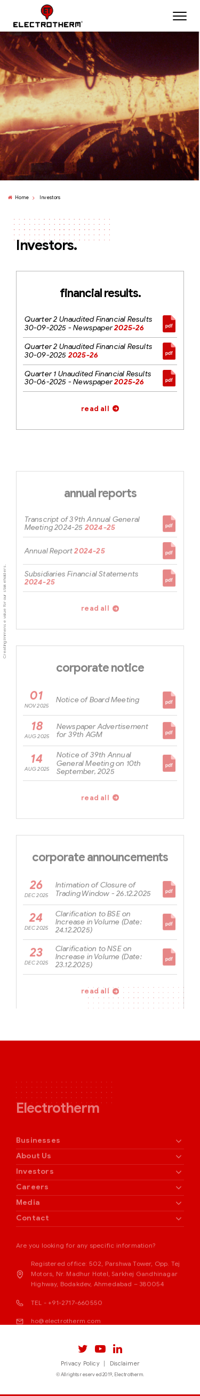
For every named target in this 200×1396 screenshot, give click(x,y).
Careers (32, 1210)
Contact (32, 1241)
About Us (34, 1179)
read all (95, 409)
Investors (49, 198)
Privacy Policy (80, 1363)
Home (18, 198)
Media (28, 1226)
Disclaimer (124, 1363)
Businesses (38, 1164)
